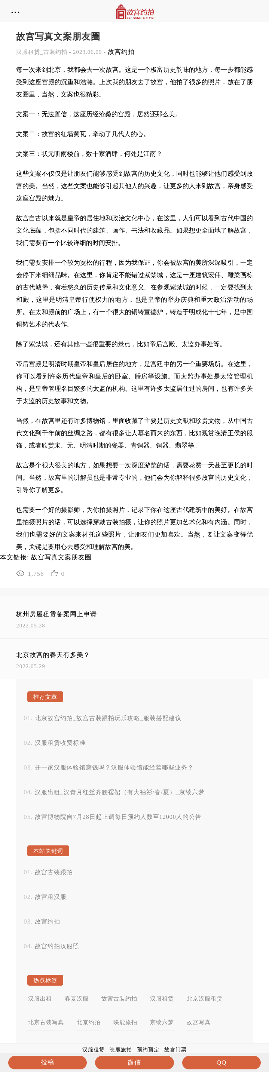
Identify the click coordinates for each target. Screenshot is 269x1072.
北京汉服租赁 (205, 999)
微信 (134, 1062)
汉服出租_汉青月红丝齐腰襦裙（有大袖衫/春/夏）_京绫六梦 (120, 792)
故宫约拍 (121, 51)
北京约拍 (89, 1022)
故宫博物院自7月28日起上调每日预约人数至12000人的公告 (118, 817)
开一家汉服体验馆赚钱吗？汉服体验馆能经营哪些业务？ (114, 767)
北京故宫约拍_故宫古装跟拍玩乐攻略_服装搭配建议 (108, 718)
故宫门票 (175, 1050)
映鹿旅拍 (125, 1022)
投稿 (47, 1062)
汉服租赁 (162, 999)
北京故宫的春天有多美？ (53, 654)
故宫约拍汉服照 (57, 946)
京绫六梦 (162, 1022)
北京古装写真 (46, 1022)
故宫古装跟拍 (54, 872)
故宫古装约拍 (119, 999)
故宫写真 (199, 1022)
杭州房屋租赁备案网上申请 (56, 614)
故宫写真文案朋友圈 (61, 557)
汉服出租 (40, 999)
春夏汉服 (77, 999)
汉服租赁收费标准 (60, 743)
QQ (222, 1062)
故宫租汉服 (51, 897)
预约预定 (148, 1050)
